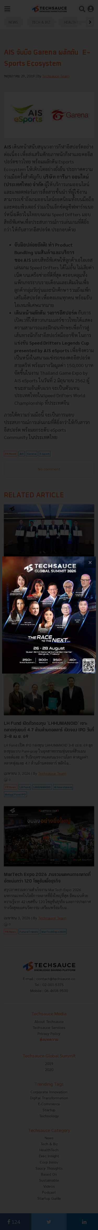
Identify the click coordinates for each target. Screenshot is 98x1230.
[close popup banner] (90, 562)
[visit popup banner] (49, 615)
